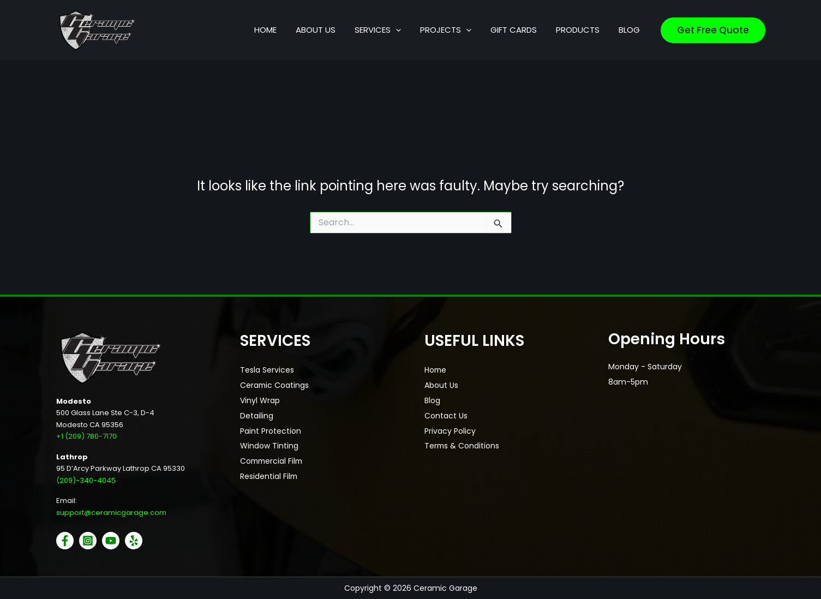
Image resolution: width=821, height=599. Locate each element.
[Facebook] (65, 540)
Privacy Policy (450, 431)
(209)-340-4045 (86, 480)
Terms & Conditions (462, 446)
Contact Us (446, 416)
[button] (433, 30)
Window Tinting (269, 446)
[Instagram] (88, 540)
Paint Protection (270, 431)
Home (435, 370)
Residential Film (269, 477)
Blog (432, 401)
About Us (441, 385)
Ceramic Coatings (275, 385)
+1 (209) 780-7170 (86, 436)
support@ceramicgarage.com (111, 512)
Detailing (256, 416)
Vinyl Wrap (260, 401)
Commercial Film (272, 462)
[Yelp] (133, 540)
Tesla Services (267, 370)
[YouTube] (110, 540)
